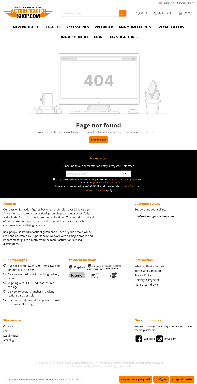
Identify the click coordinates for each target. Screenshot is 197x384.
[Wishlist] (143, 13)
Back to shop (98, 139)
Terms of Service (94, 190)
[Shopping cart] (185, 13)
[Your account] (162, 13)
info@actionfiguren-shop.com (154, 216)
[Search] (123, 13)
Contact (8, 326)
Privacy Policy (128, 186)
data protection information (124, 179)
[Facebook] (145, 339)
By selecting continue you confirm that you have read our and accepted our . (100, 181)
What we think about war (150, 266)
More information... (74, 379)
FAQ (5, 331)
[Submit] (124, 174)
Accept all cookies (182, 379)
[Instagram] (165, 339)
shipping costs (70, 362)
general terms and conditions (106, 182)
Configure (161, 379)
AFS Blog (8, 340)
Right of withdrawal (147, 284)
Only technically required (135, 379)
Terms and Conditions (148, 271)
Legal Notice (10, 335)
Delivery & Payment (147, 280)
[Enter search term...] (90, 13)
